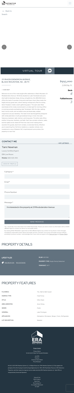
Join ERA (37, 356)
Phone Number (10, 192)
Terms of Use (53, 234)
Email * (7, 182)
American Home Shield (37, 360)
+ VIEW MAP (6, 90)
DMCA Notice (37, 379)
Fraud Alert (37, 381)
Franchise (37, 358)
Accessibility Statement (37, 385)
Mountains (21, 263)
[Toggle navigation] (70, 3)
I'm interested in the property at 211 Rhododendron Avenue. (37, 211)
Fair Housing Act (37, 383)
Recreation (9, 263)
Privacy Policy (64, 234)
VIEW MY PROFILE (9, 164)
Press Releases (37, 361)
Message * (8, 202)
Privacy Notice (37, 351)
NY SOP (37, 386)
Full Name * (8, 172)
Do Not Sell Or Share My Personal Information (37, 353)
